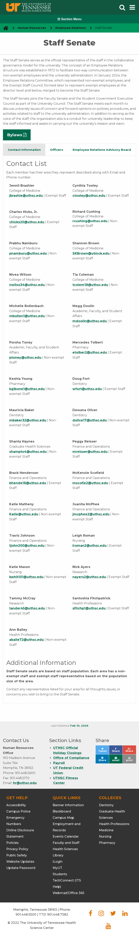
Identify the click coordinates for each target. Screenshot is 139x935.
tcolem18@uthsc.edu (90, 285)
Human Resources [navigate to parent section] (32, 28)
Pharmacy (107, 843)
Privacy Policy (17, 849)
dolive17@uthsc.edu (89, 420)
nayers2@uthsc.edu (89, 577)
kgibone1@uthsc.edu (27, 389)
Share (117, 751)
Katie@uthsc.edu (23, 514)
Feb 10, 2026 (79, 725)
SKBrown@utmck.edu (91, 253)
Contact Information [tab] (24, 150)
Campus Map (63, 818)
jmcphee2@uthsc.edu (91, 514)
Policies (12, 843)
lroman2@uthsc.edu (89, 545)
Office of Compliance (71, 758)
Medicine (106, 830)
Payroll (59, 763)
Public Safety (16, 855)
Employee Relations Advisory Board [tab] (102, 150)
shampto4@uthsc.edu (28, 451)
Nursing (105, 836)
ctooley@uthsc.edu (88, 195)
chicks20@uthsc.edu (26, 222)
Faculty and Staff (66, 843)
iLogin (57, 861)
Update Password (20, 868)
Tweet (103, 751)
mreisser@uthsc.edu (90, 451)
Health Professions (114, 824)
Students (60, 874)
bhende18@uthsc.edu (27, 483)
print (129, 759)
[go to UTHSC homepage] (4, 28)
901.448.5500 (26, 914)
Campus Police (18, 811)
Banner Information (68, 805)
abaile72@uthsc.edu (26, 640)
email (115, 759)
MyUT (57, 868)
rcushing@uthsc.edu (90, 221)
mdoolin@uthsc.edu (89, 321)
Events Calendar (66, 836)
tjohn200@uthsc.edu (27, 545)
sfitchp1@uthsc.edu (89, 608)
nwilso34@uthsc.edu (27, 285)
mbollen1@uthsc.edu (27, 316)
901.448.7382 (57, 914)
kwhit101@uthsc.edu (26, 577)
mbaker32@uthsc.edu (27, 420)
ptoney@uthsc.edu (25, 357)
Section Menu (69, 19)
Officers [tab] (56, 150)
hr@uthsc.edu (25, 783)
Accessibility (16, 805)
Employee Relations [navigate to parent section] (70, 28)
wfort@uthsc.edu (87, 389)
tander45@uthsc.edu (27, 608)
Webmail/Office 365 (68, 893)
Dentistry (106, 805)
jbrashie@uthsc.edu (26, 195)
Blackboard (62, 811)
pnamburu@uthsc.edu (28, 253)
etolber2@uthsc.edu (89, 352)
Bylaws (14, 135)
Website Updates (20, 861)
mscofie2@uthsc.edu (90, 483)
